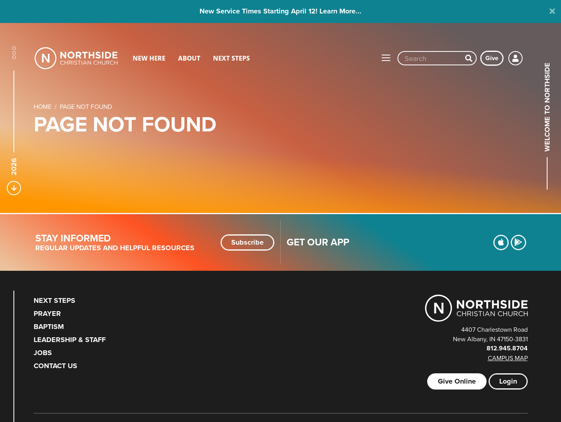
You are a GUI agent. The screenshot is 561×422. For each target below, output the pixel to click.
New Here (149, 58)
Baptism (49, 326)
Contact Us (55, 366)
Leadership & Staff (70, 340)
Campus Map (508, 358)
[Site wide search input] (430, 58)
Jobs (43, 353)
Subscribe (247, 242)
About (189, 58)
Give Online (457, 381)
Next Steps (231, 58)
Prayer (47, 313)
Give (491, 58)
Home (42, 106)
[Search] (469, 58)
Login (508, 381)
